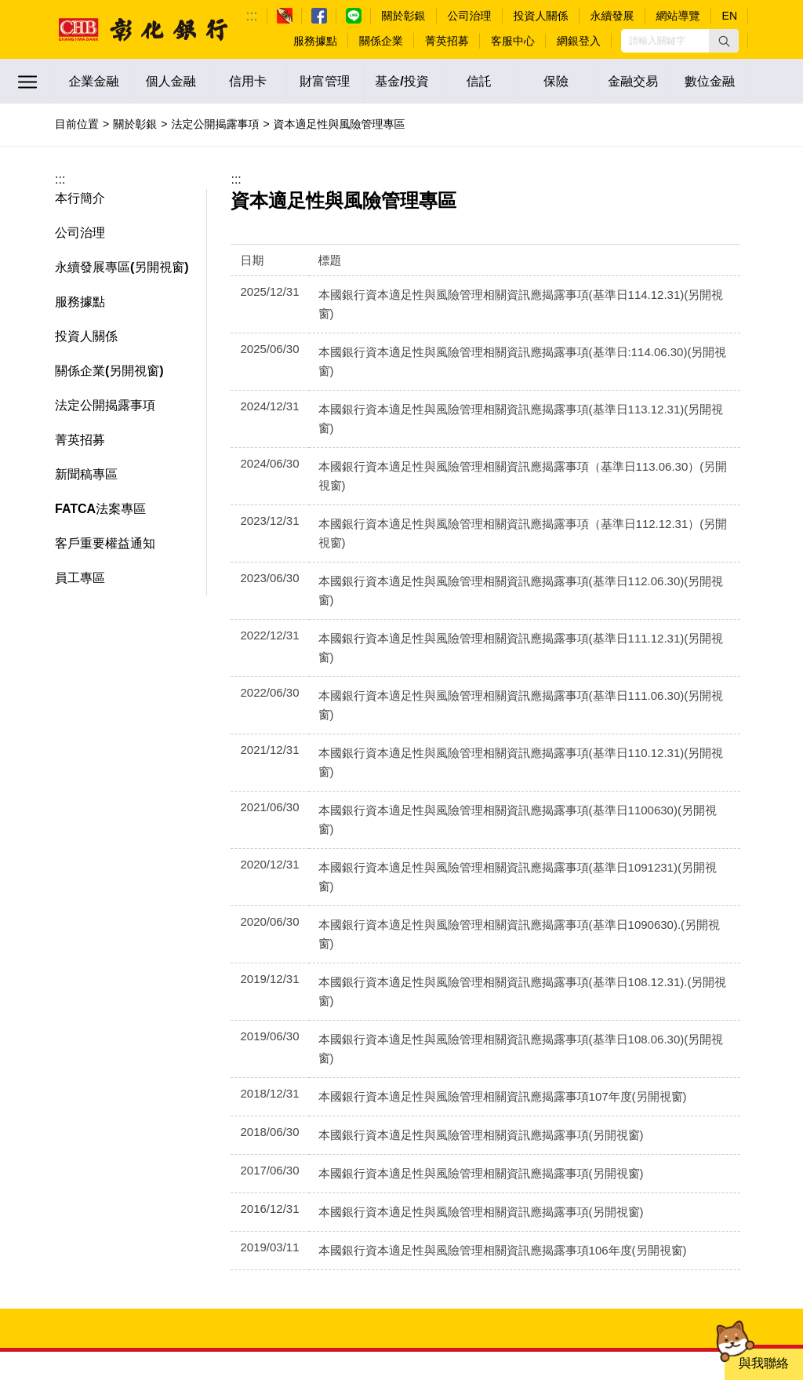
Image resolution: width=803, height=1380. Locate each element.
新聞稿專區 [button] (86, 474)
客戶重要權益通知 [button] (105, 543)
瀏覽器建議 (421, 1171)
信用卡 (248, 81)
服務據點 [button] (80, 301)
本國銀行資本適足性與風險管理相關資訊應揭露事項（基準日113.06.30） (514, 410)
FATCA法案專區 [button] (100, 508)
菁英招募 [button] (80, 439)
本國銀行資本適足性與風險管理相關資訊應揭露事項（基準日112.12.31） (514, 448)
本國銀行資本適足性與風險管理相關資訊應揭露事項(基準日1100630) (502, 640)
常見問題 (279, 1134)
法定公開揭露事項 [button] (105, 405)
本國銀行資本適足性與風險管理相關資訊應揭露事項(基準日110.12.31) (506, 602)
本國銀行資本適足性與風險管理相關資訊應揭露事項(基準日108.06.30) (506, 794)
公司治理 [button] (80, 232)
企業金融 (94, 81)
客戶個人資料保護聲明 (510, 1185)
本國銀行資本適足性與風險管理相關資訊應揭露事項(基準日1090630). (504, 717)
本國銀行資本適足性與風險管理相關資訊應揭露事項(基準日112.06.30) (506, 486)
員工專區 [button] (80, 577)
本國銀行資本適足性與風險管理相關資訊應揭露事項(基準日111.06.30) (506, 563)
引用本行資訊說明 (625, 1185)
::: (252, 16)
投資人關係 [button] (86, 336)
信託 (479, 81)
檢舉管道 (356, 1171)
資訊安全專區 (499, 1171)
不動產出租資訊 (712, 1134)
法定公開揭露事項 (215, 124)
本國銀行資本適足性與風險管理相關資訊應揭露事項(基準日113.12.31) (506, 371)
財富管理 (325, 81)
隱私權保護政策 (712, 1171)
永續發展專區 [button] (92, 267)
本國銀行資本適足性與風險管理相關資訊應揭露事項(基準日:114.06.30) (507, 333)
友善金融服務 (718, 1185)
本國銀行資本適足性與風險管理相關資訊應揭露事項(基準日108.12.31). (507, 756)
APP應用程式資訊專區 (603, 1171)
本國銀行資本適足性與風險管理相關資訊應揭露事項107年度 (480, 832)
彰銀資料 (669, 1149)
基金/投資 (401, 81)
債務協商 (608, 1149)
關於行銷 (729, 1149)
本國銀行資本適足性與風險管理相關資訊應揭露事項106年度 (480, 986)
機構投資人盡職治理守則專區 (586, 1134)
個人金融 (171, 81)
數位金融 (710, 81)
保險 (556, 81)
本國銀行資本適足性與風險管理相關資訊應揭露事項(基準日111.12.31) (506, 525)
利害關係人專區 (460, 1134)
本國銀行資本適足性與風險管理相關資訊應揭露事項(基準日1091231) (502, 679)
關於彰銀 (135, 124)
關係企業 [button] (80, 370)
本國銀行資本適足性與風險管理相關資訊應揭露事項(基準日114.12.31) (506, 294)
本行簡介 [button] (80, 198)
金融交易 (633, 81)
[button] (724, 41)
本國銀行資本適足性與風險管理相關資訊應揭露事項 (458, 871)
